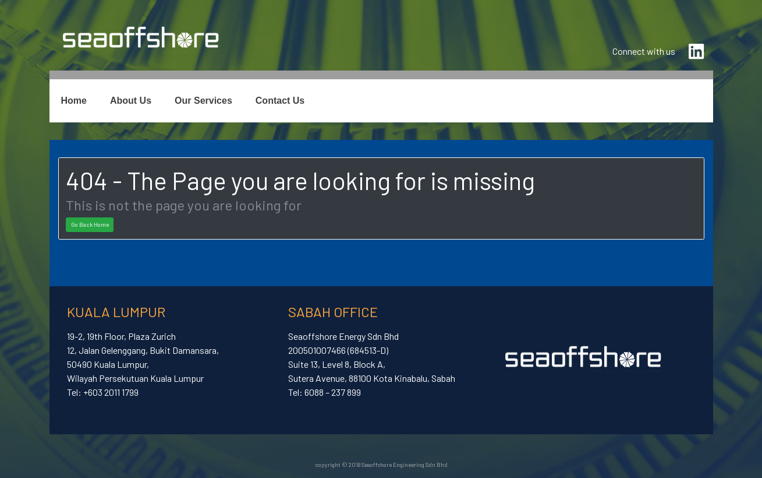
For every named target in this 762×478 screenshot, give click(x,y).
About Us (130, 101)
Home (74, 101)
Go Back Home (90, 224)
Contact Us (280, 101)
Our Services (203, 101)
